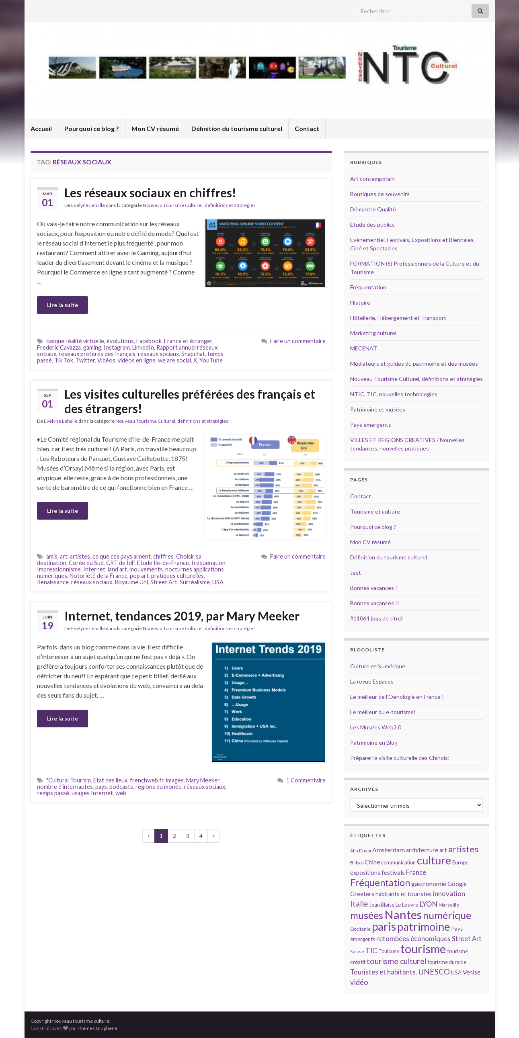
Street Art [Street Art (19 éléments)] (467, 939)
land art (117, 569)
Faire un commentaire (298, 341)
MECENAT (363, 348)
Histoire (360, 302)
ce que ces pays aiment (121, 556)
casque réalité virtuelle (75, 341)
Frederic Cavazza (59, 347)
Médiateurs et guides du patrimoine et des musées (414, 363)
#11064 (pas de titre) (376, 618)
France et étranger (188, 341)
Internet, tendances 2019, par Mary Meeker (182, 615)
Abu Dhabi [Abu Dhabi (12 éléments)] (360, 850)
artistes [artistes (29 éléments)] (463, 849)
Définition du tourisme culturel (236, 128)
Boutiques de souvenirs (380, 193)
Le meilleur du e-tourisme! (383, 711)
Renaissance (53, 582)
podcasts (121, 786)
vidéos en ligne (137, 360)
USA (218, 582)
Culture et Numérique (377, 666)
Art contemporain (372, 178)
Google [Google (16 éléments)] (457, 883)
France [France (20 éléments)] (416, 872)
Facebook (149, 341)
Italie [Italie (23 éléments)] (359, 903)
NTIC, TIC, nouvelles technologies (393, 394)
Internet (94, 569)
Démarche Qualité (373, 209)
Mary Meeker (202, 780)
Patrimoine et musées (377, 409)
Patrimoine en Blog (374, 742)
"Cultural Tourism (68, 780)
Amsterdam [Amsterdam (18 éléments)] (388, 850)
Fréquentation (368, 287)
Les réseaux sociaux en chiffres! (150, 192)
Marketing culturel (373, 333)
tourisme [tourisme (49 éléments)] (423, 949)
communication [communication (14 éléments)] (398, 862)
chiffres (163, 556)
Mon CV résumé (155, 128)
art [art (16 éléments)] (443, 850)
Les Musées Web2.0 (375, 727)
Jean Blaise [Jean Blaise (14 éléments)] (381, 904)
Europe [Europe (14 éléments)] (460, 862)
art (64, 556)
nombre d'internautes (65, 786)
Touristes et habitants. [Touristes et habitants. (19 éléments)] (383, 972)
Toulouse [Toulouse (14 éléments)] (388, 951)
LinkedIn (143, 347)
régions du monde (158, 786)
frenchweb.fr (147, 780)
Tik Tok (63, 360)
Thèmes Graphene (97, 1028)
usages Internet (92, 793)
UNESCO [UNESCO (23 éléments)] (434, 971)
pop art (139, 575)
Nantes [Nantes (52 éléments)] (403, 914)
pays (101, 786)
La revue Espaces (372, 681)
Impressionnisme (59, 569)
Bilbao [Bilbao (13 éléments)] (356, 863)
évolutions (120, 341)
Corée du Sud (86, 562)
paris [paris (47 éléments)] (384, 926)
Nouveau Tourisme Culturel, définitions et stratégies (199, 205)
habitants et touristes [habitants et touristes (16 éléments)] (403, 894)
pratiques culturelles (177, 575)
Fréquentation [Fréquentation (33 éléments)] (380, 882)
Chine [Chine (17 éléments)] (372, 862)
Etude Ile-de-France (163, 562)
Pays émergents (370, 424)
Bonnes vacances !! (374, 603)
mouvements (146, 569)
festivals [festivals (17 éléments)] (393, 872)
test (355, 572)
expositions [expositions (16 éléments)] (365, 872)
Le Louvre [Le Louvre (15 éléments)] (407, 904)
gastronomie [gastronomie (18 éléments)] (428, 883)
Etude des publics (372, 224)
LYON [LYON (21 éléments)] (428, 904)
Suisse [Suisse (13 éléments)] (357, 951)
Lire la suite (62, 304)
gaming (92, 347)
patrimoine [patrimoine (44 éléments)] (423, 926)
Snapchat (193, 353)
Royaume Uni (131, 582)
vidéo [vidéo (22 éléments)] (359, 982)
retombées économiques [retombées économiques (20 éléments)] (413, 938)
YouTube (211, 360)
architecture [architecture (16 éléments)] (422, 850)
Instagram (117, 347)
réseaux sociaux (158, 353)
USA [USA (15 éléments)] (456, 972)
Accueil (41, 128)
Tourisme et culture (375, 511)
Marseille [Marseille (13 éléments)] (449, 905)
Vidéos (106, 360)
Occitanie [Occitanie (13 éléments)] (360, 929)
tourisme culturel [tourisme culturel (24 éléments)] (397, 961)
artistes (80, 556)
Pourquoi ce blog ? (91, 128)
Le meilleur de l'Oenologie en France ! (397, 696)
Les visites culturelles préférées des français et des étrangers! (189, 401)
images (175, 780)
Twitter (85, 360)
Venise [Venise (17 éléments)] (471, 972)
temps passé (53, 793)
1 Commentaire (306, 780)
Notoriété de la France (98, 575)
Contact (307, 128)
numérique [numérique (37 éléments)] (447, 915)
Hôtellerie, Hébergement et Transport (398, 317)
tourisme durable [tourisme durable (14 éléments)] (447, 962)
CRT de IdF (120, 562)
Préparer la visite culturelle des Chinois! (400, 757)
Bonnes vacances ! (373, 587)
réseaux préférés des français (97, 353)
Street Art (163, 582)
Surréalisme (195, 582)
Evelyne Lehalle (88, 205)
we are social (174, 360)
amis (51, 556)
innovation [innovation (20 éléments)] (449, 893)
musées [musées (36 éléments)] (366, 915)
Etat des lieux (110, 780)
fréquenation (208, 562)
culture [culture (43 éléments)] (434, 860)
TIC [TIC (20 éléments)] (371, 950)
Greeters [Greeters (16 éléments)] (362, 894)
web (120, 793)
